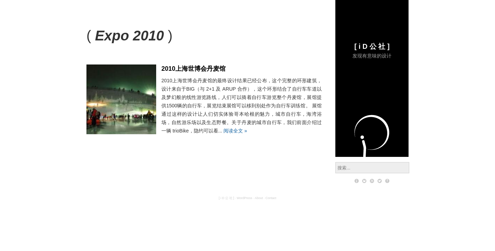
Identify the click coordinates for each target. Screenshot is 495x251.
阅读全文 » (235, 131)
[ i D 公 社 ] (371, 46)
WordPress (244, 198)
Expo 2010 (129, 35)
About (258, 198)
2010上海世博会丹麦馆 (193, 68)
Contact (270, 198)
